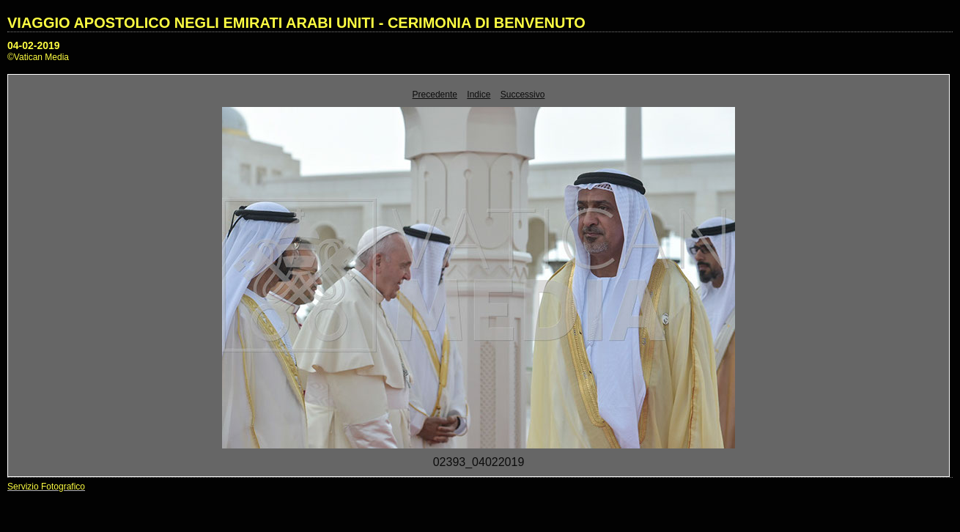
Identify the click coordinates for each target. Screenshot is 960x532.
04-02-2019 (33, 45)
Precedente (435, 94)
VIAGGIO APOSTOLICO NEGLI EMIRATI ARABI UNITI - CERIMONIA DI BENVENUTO (296, 23)
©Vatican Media (38, 57)
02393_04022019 (479, 462)
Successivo (523, 94)
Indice (478, 94)
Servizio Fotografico (46, 486)
